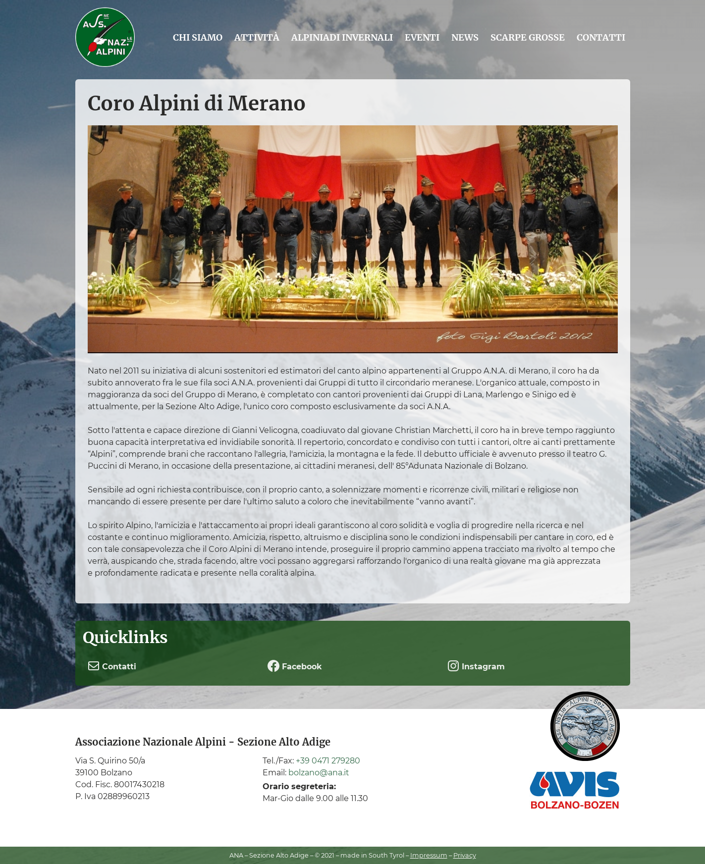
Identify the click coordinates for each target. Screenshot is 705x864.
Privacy (464, 855)
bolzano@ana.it (318, 772)
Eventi (422, 37)
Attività (256, 37)
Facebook (295, 666)
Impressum (428, 855)
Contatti (601, 37)
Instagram (476, 666)
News (465, 37)
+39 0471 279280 (328, 760)
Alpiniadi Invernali (342, 37)
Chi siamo (197, 37)
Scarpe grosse (527, 37)
